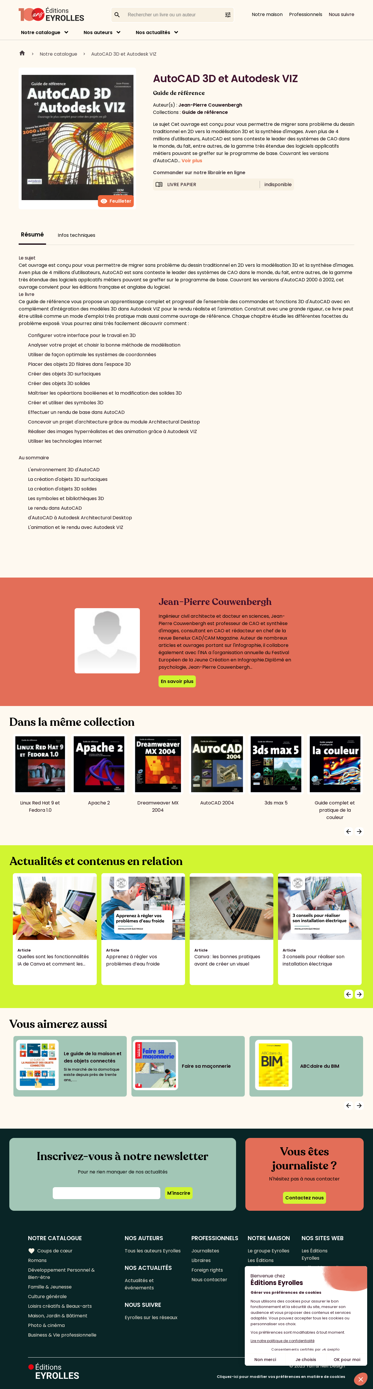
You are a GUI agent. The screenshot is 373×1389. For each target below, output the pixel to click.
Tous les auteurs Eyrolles (153, 1250)
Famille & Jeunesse (50, 1287)
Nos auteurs (98, 32)
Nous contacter (209, 1279)
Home (22, 54)
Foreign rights (207, 1270)
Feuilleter (115, 201)
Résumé (32, 235)
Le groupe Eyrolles (268, 1250)
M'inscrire (178, 1193)
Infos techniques (76, 235)
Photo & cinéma (46, 1325)
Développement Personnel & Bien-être (61, 1274)
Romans (37, 1260)
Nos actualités (153, 32)
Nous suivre (341, 14)
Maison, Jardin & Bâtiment (57, 1315)
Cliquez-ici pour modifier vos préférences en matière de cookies (281, 1376)
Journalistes (205, 1250)
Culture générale (47, 1296)
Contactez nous (304, 1197)
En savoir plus (177, 681)
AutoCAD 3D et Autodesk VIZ (123, 54)
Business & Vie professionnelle (62, 1335)
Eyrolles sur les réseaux (151, 1317)
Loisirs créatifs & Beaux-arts (60, 1306)
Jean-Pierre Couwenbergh (210, 105)
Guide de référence (205, 112)
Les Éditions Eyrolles (261, 1264)
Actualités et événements (139, 1284)
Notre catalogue (40, 32)
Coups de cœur (50, 1250)
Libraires (201, 1260)
